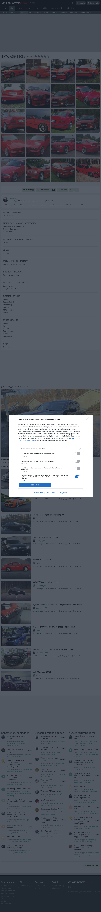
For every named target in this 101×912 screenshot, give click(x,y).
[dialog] (50, 456)
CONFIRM (35, 485)
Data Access (50, 493)
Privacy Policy (62, 493)
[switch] (77, 453)
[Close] (88, 419)
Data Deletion (38, 493)
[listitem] (50, 449)
